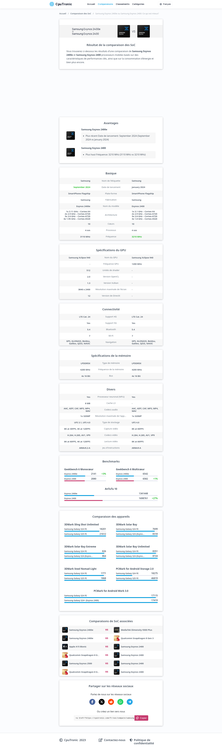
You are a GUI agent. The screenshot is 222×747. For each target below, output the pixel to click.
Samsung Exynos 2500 (80, 663)
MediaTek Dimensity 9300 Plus (136, 629)
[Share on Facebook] (92, 702)
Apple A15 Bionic (78, 646)
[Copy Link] (141, 718)
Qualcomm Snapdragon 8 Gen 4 (85, 671)
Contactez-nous (114, 740)
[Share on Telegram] (130, 702)
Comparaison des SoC (80, 13)
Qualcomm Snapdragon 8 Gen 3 (137, 638)
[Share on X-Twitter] (102, 702)
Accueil (91, 4)
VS (106, 629)
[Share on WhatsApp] (120, 702)
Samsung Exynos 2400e (94, 129)
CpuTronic (60, 4)
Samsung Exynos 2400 (93, 148)
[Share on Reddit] (111, 702)
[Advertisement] (111, 93)
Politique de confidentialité (144, 741)
